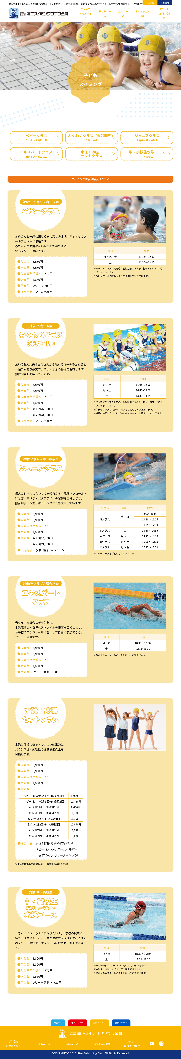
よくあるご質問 (142, 13)
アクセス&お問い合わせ (164, 13)
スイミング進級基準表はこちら (90, 179)
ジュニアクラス (147, 137)
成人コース (123, 13)
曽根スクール (121, 1022)
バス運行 (150, 2)
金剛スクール (99, 1022)
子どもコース (105, 13)
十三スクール (77, 1022)
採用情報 (164, 2)
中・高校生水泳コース (147, 153)
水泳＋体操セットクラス (91, 153)
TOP (70, 13)
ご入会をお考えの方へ (85, 13)
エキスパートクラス (36, 153)
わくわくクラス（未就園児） (91, 137)
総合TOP (58, 1022)
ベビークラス (36, 137)
